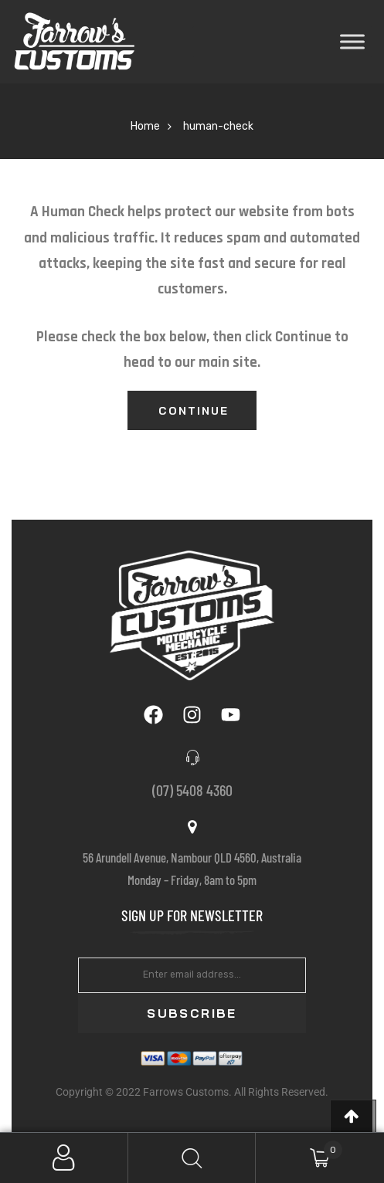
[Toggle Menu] (352, 42)
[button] (353, 1116)
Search (192, 1158)
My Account (64, 1158)
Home (145, 126)
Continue (193, 411)
